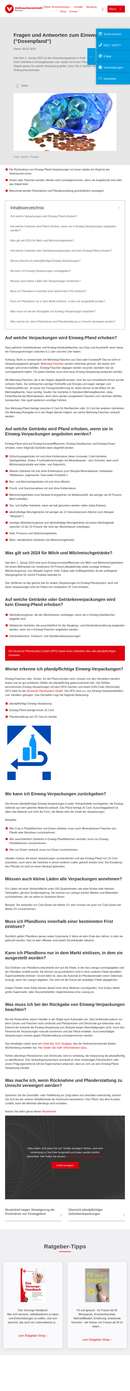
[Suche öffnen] (103, 9)
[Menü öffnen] (116, 9)
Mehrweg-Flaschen (52, 363)
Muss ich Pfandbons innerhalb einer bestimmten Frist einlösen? (48, 291)
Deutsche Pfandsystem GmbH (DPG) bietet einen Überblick (49, 651)
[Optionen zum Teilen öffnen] (22, 86)
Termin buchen (112, 34)
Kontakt (78, 6)
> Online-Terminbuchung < (56, 6)
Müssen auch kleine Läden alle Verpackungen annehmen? (45, 281)
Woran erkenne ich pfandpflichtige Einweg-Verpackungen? (45, 260)
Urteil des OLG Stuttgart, (57, 1043)
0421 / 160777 (112, 45)
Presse (73, 11)
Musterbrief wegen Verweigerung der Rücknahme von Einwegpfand (30, 1212)
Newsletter (110, 78)
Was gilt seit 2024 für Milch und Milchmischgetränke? (42, 240)
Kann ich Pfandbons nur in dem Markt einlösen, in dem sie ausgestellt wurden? (57, 301)
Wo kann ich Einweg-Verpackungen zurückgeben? (40, 270)
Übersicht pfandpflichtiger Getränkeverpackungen (85, 1212)
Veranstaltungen (113, 67)
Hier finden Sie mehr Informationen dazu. (63, 1047)
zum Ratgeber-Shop (32, 1335)
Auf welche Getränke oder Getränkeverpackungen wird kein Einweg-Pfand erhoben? (61, 250)
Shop (63, 11)
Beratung (91, 6)
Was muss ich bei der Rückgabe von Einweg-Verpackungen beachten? (52, 311)
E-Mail (107, 56)
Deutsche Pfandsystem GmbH (45, 691)
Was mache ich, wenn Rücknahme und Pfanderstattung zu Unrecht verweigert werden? (62, 321)
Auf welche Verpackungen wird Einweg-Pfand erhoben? (43, 216)
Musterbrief (49, 1111)
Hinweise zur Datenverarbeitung (84, 1156)
